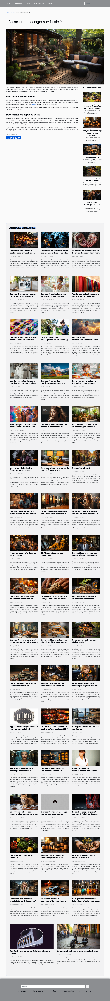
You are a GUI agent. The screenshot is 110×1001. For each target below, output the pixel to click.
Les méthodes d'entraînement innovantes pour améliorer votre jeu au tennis (85, 340)
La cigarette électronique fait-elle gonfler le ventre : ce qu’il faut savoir (85, 901)
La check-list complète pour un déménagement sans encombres (85, 426)
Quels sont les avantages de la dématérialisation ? (23, 684)
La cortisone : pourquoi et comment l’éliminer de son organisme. (84, 814)
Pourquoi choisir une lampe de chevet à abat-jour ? (55, 469)
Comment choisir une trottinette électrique (77, 951)
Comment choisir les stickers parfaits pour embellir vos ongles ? (23, 339)
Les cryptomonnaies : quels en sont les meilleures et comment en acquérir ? (23, 598)
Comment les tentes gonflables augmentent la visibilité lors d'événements (54, 383)
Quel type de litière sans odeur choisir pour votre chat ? (23, 814)
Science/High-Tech (39, 3)
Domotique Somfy (92, 157)
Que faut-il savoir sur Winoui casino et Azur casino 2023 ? (54, 728)
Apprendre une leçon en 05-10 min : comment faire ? (24, 728)
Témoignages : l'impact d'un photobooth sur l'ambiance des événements (23, 426)
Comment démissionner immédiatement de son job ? (23, 900)
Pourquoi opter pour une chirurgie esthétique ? (21, 769)
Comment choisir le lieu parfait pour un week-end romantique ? (22, 253)
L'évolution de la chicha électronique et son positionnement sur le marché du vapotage (21, 471)
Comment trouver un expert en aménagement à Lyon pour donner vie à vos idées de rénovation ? (23, 643)
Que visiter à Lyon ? (81, 468)
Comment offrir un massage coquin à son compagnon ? (54, 813)
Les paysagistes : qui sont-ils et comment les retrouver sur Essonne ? (92, 106)
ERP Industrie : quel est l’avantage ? (52, 554)
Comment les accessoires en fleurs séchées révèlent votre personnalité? (86, 253)
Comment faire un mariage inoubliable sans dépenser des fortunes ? (86, 513)
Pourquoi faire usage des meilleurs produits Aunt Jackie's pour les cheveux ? (92, 132)
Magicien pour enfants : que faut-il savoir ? (23, 554)
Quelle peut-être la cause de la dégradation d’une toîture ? (55, 597)
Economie (8, 3)
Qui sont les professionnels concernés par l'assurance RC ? (84, 555)
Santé (28, 3)
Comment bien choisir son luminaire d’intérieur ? (53, 769)
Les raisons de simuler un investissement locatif (84, 597)
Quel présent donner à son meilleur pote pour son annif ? (24, 512)
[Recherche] (91, 3)
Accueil (7, 12)
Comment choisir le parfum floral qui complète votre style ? (53, 296)
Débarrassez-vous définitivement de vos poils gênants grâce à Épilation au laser (85, 771)
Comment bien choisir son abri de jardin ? (92, 179)
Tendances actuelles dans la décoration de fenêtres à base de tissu (85, 296)
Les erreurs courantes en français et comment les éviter (84, 383)
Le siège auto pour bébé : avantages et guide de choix (85, 684)
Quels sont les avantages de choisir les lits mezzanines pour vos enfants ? (54, 642)
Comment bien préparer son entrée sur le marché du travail (54, 426)
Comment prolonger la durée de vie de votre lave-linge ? (23, 295)
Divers (50, 3)
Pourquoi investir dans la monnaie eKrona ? (83, 856)
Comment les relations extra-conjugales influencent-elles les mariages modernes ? (55, 253)
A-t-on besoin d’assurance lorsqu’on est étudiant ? (92, 204)
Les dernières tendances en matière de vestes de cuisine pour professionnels (23, 383)
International (18, 3)
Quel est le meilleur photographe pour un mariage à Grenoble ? (55, 339)
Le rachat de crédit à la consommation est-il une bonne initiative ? (52, 901)
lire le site (33, 104)
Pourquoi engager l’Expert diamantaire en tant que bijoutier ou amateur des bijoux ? (53, 686)
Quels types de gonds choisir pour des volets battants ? (54, 512)
